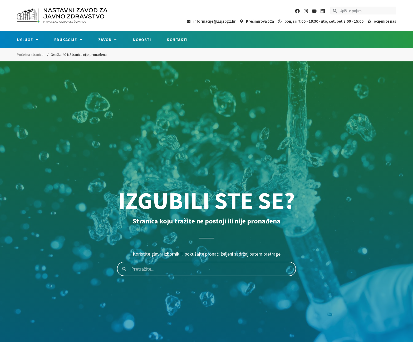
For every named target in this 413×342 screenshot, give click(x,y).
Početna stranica (30, 54)
